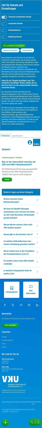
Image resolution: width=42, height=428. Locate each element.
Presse (4, 344)
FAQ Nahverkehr (31, 289)
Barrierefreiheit (27, 402)
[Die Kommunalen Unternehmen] (14, 382)
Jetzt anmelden (10, 325)
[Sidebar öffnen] (5, 422)
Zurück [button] (6, 179)
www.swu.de (27, 169)
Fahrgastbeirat (12, 289)
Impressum (19, 402)
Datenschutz (12, 402)
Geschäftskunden (17, 136)
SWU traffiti (5, 367)
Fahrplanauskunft (7, 340)
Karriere (4, 347)
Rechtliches (5, 402)
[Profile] (30, 142)
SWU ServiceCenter (8, 359)
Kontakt (4, 337)
